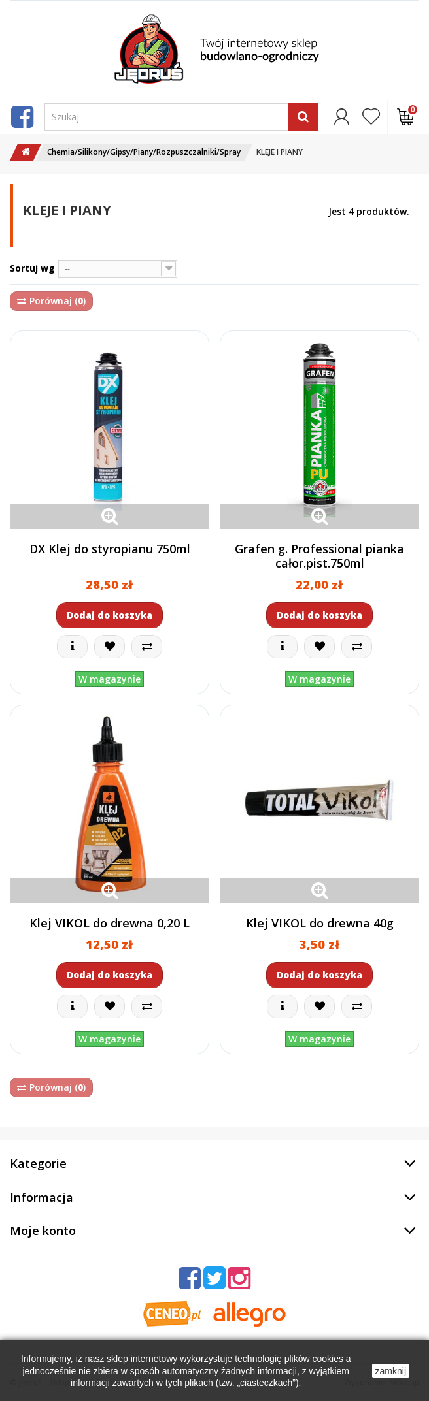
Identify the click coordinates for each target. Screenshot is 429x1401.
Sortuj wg (32, 268)
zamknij (390, 1371)
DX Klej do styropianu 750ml (109, 548)
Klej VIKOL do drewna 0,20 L (109, 923)
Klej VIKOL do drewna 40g (320, 923)
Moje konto (43, 1230)
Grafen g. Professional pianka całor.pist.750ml (319, 555)
